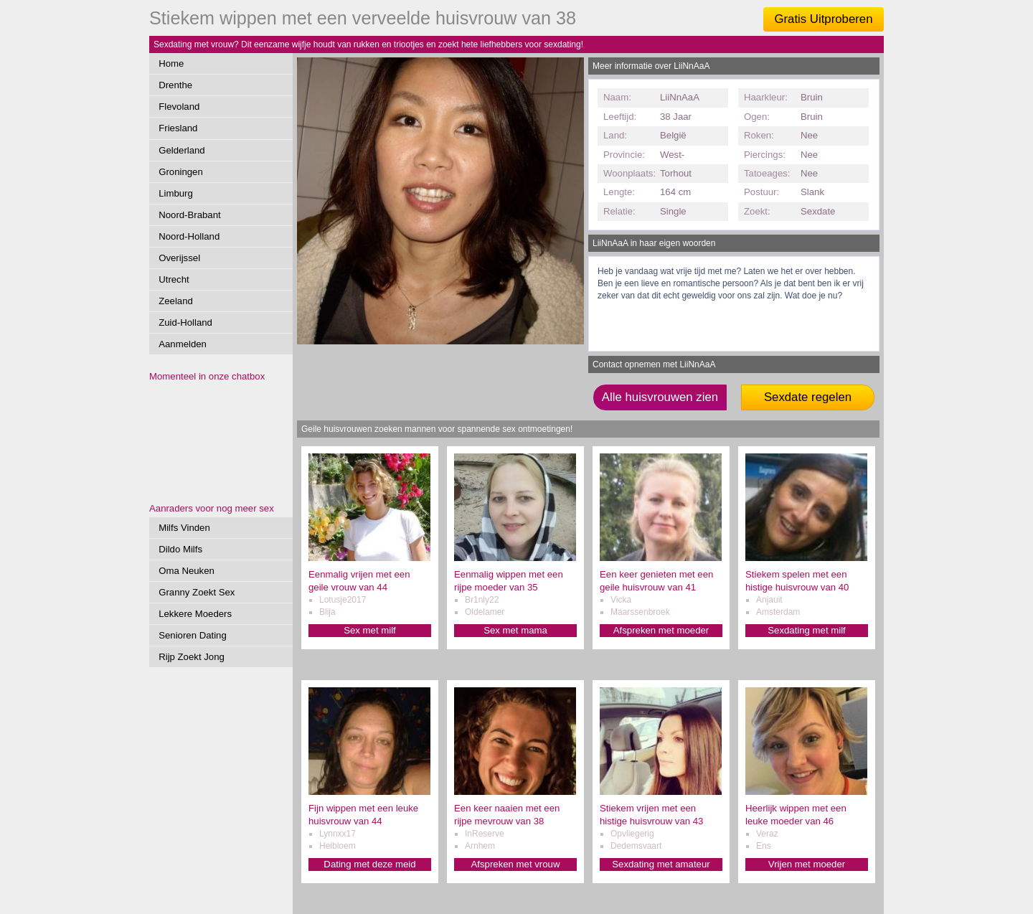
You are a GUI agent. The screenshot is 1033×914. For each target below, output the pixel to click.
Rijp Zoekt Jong (192, 656)
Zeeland (176, 301)
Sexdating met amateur (660, 864)
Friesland (178, 128)
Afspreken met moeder (661, 630)
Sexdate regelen (808, 397)
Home (171, 63)
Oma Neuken (186, 570)
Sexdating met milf (806, 630)
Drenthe (175, 85)
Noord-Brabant (190, 214)
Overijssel (179, 258)
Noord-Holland (189, 236)
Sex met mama (515, 630)
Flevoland (179, 106)
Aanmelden (183, 344)
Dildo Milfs (180, 549)
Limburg (176, 193)
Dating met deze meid (369, 864)
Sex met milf (370, 630)
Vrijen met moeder (806, 864)
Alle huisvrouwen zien (660, 397)
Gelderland (182, 150)
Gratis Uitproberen (823, 19)
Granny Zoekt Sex (197, 592)
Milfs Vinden (184, 527)
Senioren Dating (193, 635)
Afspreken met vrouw (515, 864)
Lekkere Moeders (195, 613)
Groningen (181, 171)
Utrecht (174, 279)
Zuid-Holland (185, 322)
